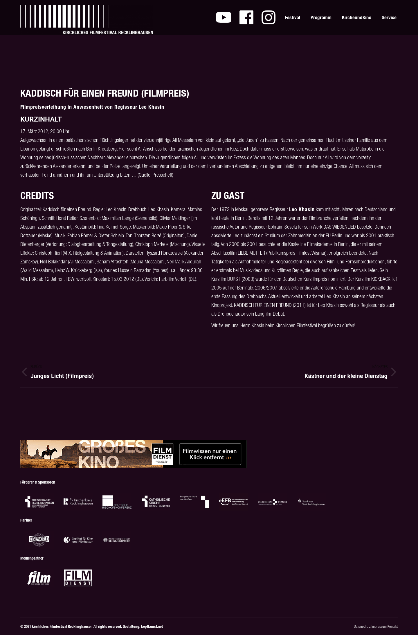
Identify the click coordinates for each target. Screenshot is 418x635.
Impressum (379, 626)
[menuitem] (223, 17)
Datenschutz (362, 626)
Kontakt (393, 626)
